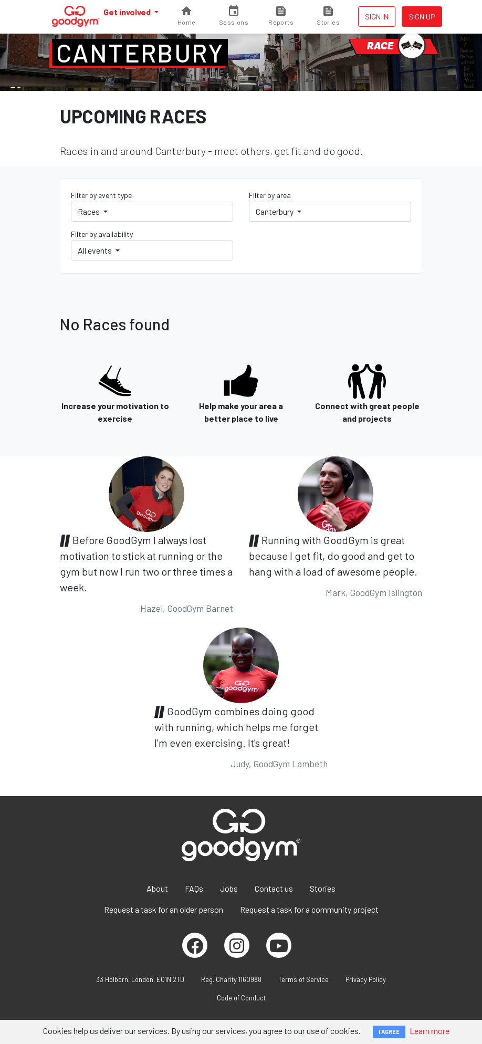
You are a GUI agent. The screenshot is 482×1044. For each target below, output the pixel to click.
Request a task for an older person (163, 909)
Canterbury (140, 52)
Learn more (429, 1031)
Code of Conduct (241, 998)
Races (89, 211)
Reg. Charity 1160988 (231, 979)
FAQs (194, 888)
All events (95, 250)
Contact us (274, 888)
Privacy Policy (365, 979)
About (157, 888)
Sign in (377, 16)
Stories (323, 888)
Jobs (229, 888)
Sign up (421, 16)
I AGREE (389, 1031)
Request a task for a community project (309, 909)
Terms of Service (303, 979)
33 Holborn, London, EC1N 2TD (140, 979)
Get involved (127, 12)
